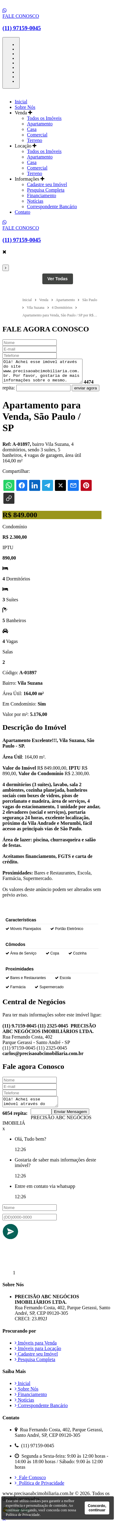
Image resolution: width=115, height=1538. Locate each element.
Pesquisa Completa (45, 190)
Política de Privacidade (39, 1495)
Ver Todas (58, 278)
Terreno (34, 140)
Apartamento (40, 123)
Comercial (37, 134)
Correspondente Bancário (52, 206)
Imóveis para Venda (36, 1355)
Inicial (21, 101)
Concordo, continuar (97, 1508)
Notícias (35, 201)
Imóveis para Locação (38, 1361)
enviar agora (16, 399)
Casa (31, 129)
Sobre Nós (25, 107)
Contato (22, 212)
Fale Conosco (30, 1490)
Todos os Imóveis (44, 118)
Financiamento (41, 195)
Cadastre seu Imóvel (47, 184)
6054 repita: (15, 1126)
